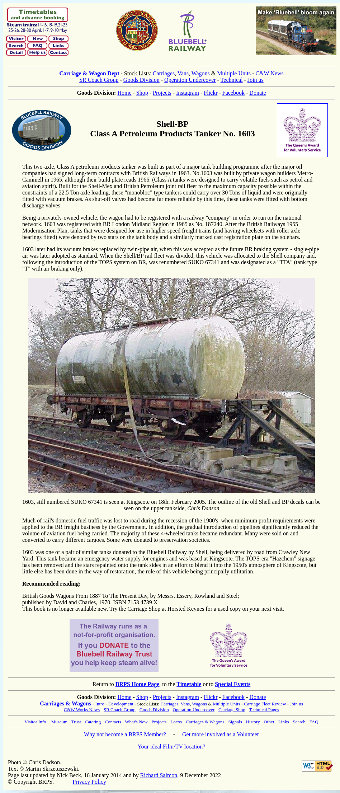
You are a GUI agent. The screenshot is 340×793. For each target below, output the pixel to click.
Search (299, 721)
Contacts (113, 721)
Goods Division (141, 80)
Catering (93, 721)
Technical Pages (264, 709)
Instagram (187, 93)
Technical (232, 80)
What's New (136, 721)
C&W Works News (82, 709)
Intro (99, 704)
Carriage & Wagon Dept (89, 73)
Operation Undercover (190, 80)
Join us (255, 80)
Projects (162, 93)
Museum (59, 721)
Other (269, 721)
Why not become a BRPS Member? (125, 734)
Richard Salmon (159, 775)
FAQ (314, 721)
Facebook (233, 93)
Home (124, 93)
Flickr (210, 93)
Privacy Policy (89, 782)
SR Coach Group (98, 80)
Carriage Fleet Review (265, 704)
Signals (235, 721)
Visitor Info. (35, 721)
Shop (142, 93)
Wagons (201, 73)
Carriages (164, 73)
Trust (76, 721)
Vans (183, 73)
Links (283, 721)
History (253, 721)
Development (120, 704)
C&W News (269, 73)
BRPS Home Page (137, 684)
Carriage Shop (231, 709)
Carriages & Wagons (65, 703)
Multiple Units (234, 73)
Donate (257, 93)
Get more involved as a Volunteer (220, 734)
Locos (176, 721)
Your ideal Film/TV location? (172, 746)
